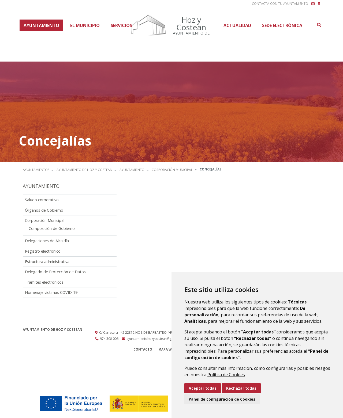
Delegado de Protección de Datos (55, 271)
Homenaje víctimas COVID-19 (51, 292)
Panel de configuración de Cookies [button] (222, 399)
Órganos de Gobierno (44, 210)
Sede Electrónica (282, 25)
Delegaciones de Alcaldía (47, 240)
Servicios (121, 25)
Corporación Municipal (172, 170)
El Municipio (85, 25)
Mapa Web (167, 349)
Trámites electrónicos (44, 282)
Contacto (142, 349)
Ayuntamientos (36, 170)
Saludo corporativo (42, 199)
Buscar (319, 25)
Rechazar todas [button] (241, 388)
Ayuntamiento (41, 25)
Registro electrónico (43, 251)
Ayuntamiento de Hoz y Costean (84, 170)
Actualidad (237, 25)
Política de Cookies (226, 375)
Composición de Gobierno (52, 228)
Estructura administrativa (47, 261)
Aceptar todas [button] (203, 388)
